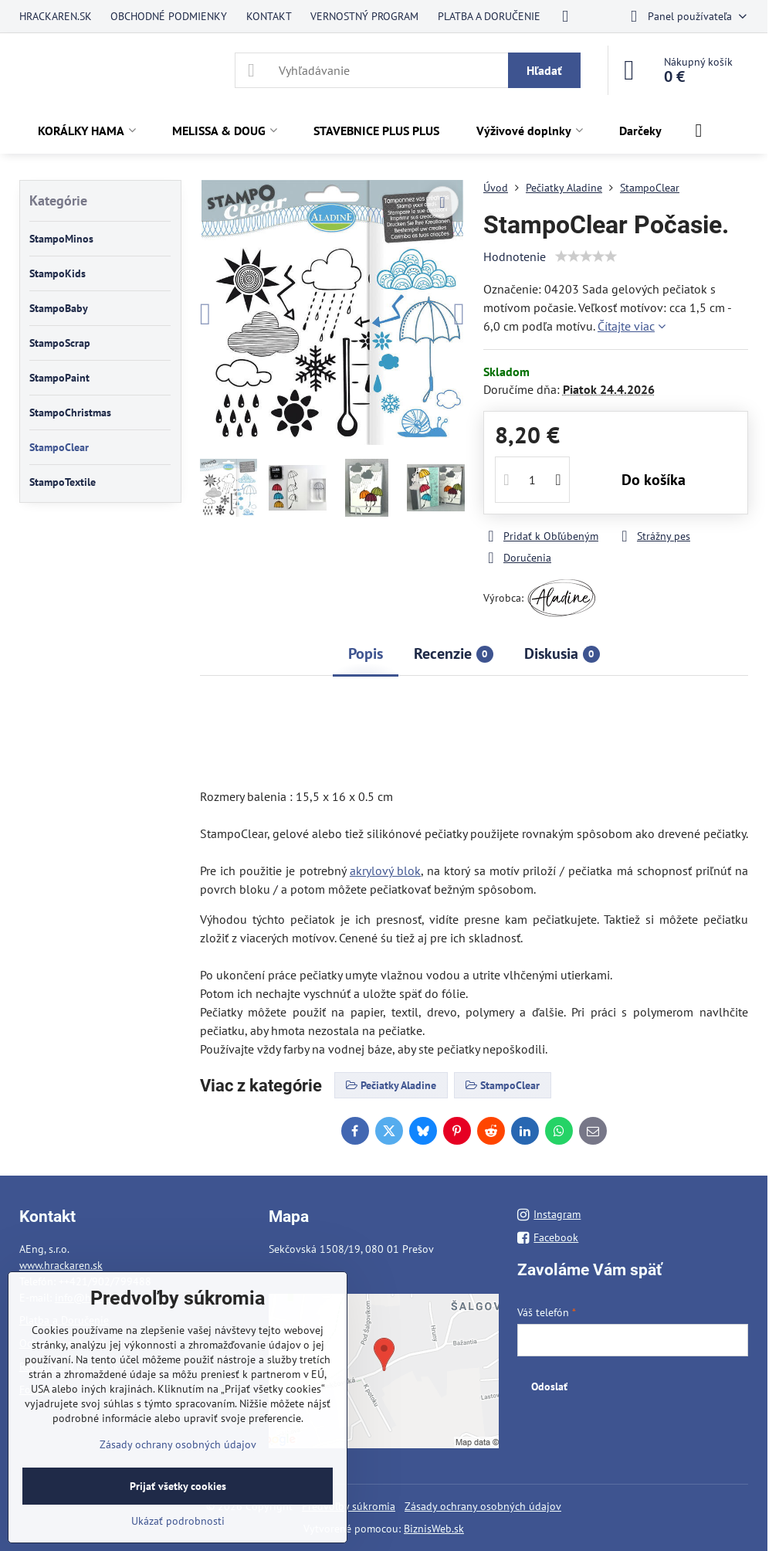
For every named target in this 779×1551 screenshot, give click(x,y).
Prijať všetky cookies (178, 1486)
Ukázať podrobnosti (178, 1521)
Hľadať (544, 70)
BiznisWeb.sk (434, 1529)
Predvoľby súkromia (348, 1506)
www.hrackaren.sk (61, 1265)
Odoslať (549, 1386)
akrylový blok (385, 870)
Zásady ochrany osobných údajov (483, 1506)
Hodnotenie (514, 256)
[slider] (586, 256)
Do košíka (654, 480)
